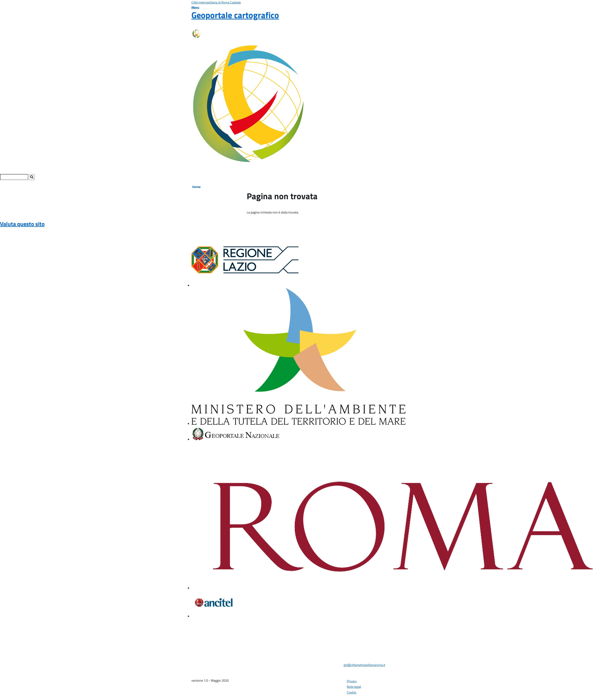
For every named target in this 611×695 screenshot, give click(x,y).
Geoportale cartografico (235, 15)
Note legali (354, 686)
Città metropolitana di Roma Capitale (216, 2)
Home (196, 186)
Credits (351, 692)
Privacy (352, 681)
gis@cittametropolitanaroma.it (364, 665)
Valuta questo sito (22, 224)
